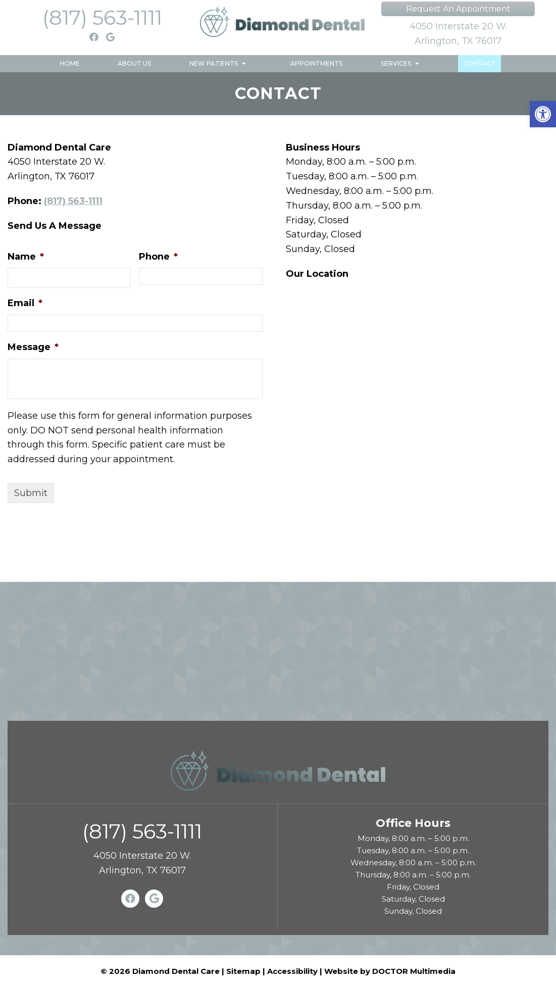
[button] (543, 114)
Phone (158, 256)
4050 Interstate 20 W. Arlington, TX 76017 (458, 33)
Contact (479, 63)
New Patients (213, 63)
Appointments (316, 63)
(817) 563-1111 (102, 17)
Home (70, 63)
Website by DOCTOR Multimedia (390, 971)
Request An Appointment (458, 9)
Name (26, 256)
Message (33, 347)
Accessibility (292, 971)
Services (396, 63)
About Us (134, 63)
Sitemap (243, 971)
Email (25, 303)
